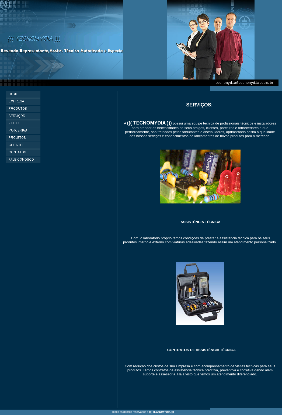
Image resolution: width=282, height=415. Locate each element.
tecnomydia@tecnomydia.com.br (244, 83)
